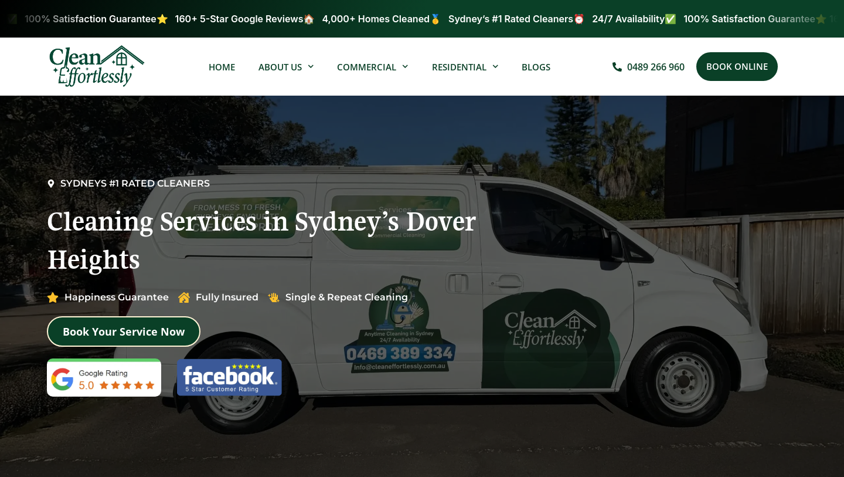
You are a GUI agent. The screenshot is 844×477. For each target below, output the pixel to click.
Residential (465, 66)
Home (222, 67)
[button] (737, 66)
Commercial (373, 66)
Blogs (536, 67)
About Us (286, 66)
